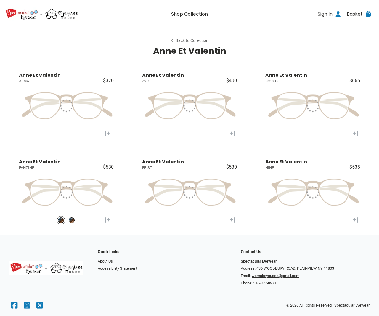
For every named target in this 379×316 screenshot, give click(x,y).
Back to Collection (189, 40)
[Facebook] (14, 306)
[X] (39, 306)
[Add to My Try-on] (108, 133)
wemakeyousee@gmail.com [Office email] (275, 275)
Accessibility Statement (117, 268)
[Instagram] (27, 306)
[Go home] (51, 14)
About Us (105, 261)
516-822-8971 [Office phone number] (264, 283)
